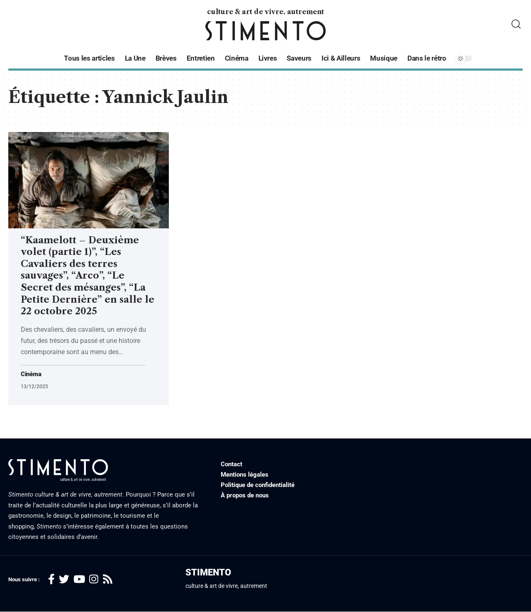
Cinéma (32, 374)
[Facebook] (51, 580)
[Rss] (107, 580)
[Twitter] (64, 580)
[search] (516, 24)
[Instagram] (93, 580)
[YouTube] (79, 580)
